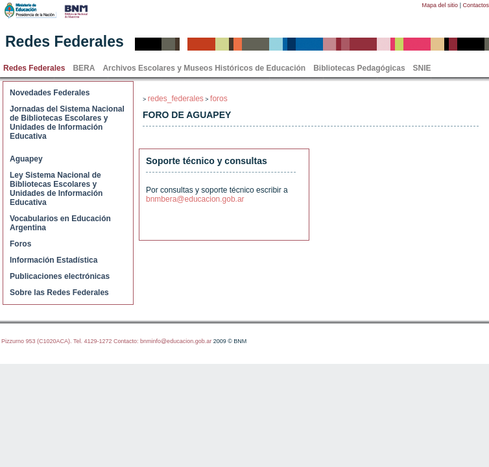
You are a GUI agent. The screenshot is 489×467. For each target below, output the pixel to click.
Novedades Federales (49, 92)
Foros (20, 243)
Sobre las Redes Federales (59, 292)
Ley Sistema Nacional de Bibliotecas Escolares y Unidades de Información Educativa (56, 189)
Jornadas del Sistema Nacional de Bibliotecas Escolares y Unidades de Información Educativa (67, 122)
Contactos (475, 5)
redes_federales (176, 98)
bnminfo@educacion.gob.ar (175, 341)
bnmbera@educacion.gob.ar (195, 199)
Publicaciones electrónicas (60, 276)
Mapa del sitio (440, 5)
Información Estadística (53, 260)
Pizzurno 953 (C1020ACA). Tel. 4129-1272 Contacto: (70, 341)
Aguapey (26, 158)
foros (219, 98)
